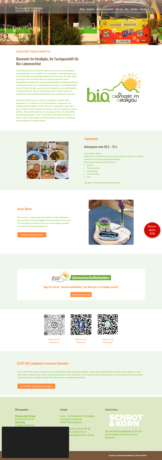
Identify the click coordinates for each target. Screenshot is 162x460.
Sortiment (90, 9)
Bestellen (134, 9)
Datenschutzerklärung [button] (12, 455)
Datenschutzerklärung (125, 455)
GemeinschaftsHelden (105, 9)
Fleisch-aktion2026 (152, 230)
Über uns (119, 9)
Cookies (18, 449)
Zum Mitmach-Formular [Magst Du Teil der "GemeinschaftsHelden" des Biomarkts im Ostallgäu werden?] (81, 295)
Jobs (127, 9)
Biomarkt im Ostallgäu (29, 8)
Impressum (113, 455)
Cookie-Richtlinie (140, 455)
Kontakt (143, 9)
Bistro (82, 9)
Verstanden (58, 452)
